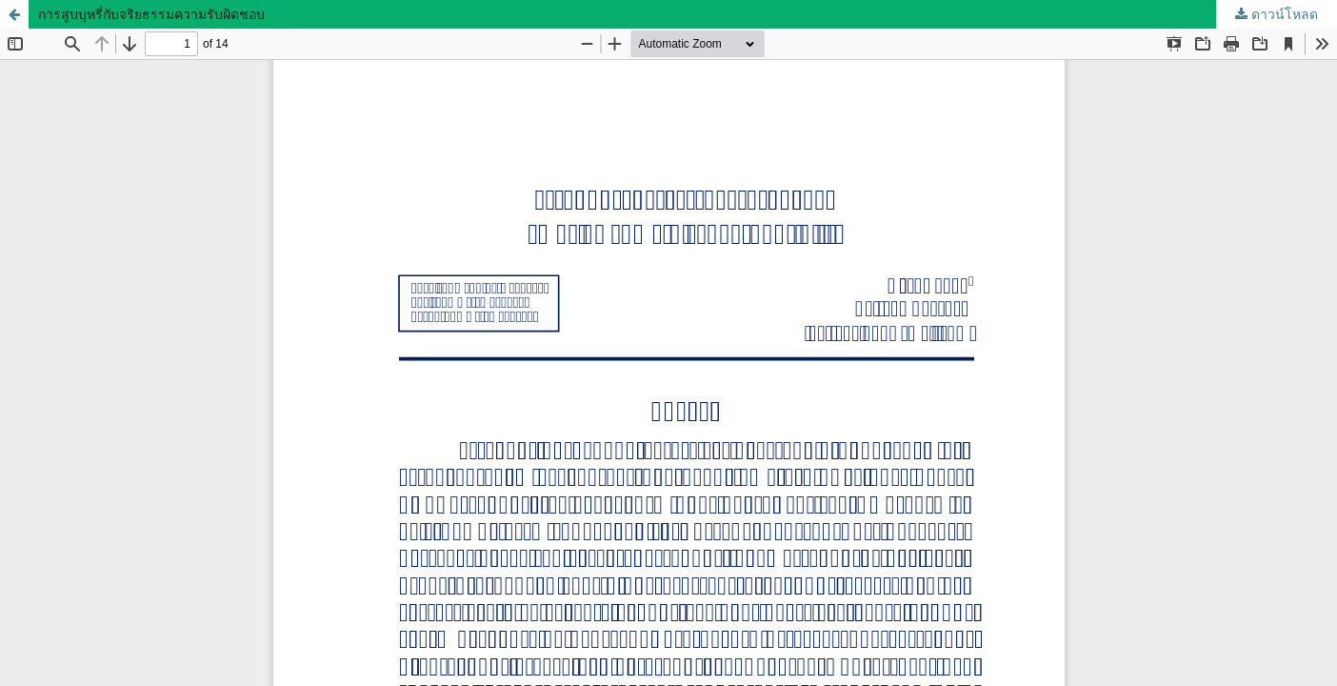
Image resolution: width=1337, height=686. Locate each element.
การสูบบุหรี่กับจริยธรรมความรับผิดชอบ (151, 14)
